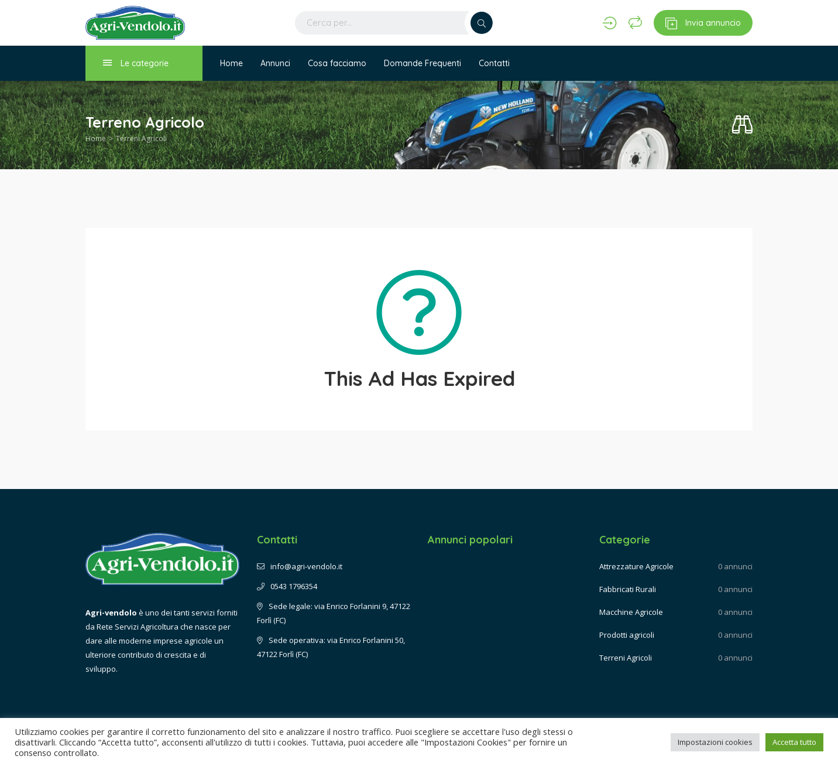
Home (231, 63)
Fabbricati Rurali (627, 589)
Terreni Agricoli (141, 138)
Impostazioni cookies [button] (715, 742)
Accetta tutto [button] (794, 742)
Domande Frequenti (422, 63)
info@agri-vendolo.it (299, 566)
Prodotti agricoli (626, 635)
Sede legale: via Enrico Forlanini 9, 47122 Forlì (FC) (333, 613)
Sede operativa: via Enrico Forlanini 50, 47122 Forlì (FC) (331, 647)
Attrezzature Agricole (636, 566)
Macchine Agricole (631, 612)
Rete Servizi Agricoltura (137, 626)
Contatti (494, 63)
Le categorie (136, 63)
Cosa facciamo (337, 63)
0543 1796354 (287, 586)
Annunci (275, 63)
